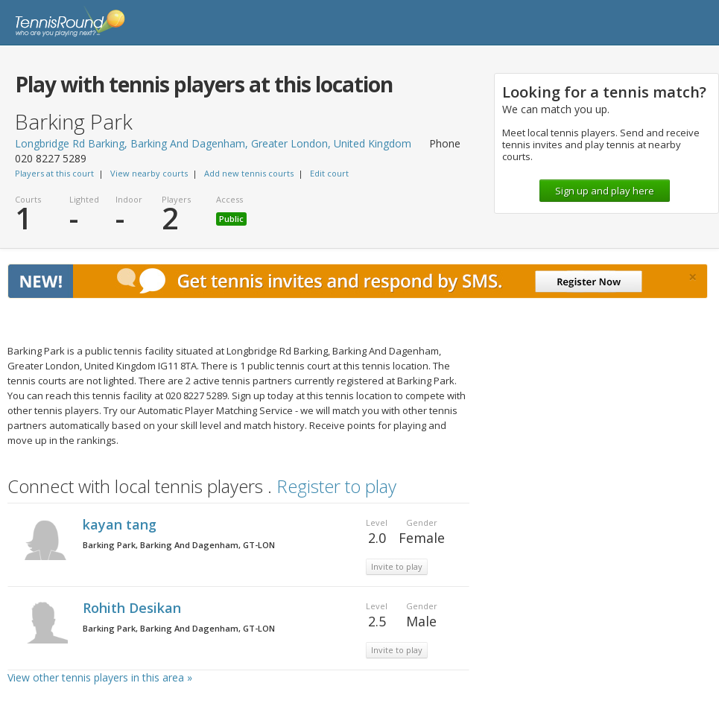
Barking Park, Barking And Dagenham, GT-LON (179, 544)
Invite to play (396, 566)
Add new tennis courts (249, 173)
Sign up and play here (604, 190)
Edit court (329, 173)
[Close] (692, 277)
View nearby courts (149, 173)
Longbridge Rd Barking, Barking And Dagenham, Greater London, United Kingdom (213, 143)
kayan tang (121, 524)
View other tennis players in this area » (99, 677)
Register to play (336, 486)
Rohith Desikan (134, 608)
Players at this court (54, 173)
